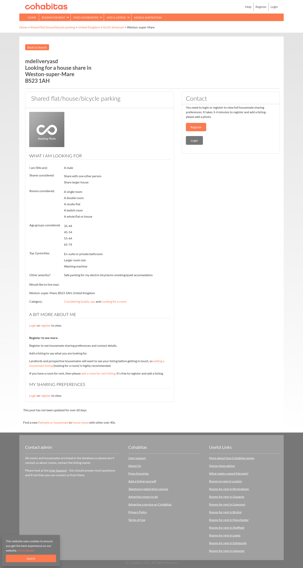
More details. (26, 550)
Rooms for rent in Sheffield (226, 527)
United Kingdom (89, 27)
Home (32, 17)
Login (274, 7)
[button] (68, 17)
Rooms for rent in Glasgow (226, 496)
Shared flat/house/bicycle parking (52, 27)
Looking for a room (113, 301)
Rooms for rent (53, 17)
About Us (134, 466)
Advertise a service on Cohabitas (150, 504)
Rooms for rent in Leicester (227, 551)
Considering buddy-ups (79, 301)
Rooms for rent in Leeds (224, 535)
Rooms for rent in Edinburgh (228, 543)
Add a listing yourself (142, 481)
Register (260, 7)
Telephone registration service (148, 489)
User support (137, 458)
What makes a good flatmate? (228, 473)
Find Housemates (85, 17)
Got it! (31, 558)
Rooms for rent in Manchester (229, 520)
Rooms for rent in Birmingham (229, 489)
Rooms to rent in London (225, 481)
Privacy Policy (137, 512)
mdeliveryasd (41, 61)
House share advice (222, 466)
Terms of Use (136, 520)
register (46, 325)
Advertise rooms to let (143, 496)
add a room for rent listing (98, 373)
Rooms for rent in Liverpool (227, 504)
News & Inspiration (148, 17)
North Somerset (113, 27)
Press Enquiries (138, 473)
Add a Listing (116, 17)
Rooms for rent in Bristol (225, 512)
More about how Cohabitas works (231, 458)
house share (80, 422)
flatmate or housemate (53, 422)
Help (248, 7)
